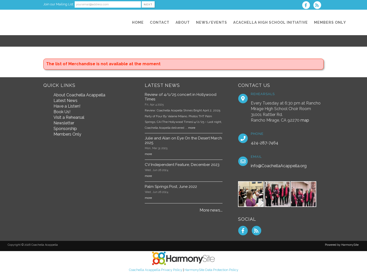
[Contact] (160, 22)
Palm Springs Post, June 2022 (171, 186)
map (304, 120)
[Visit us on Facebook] (307, 6)
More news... (211, 210)
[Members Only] (330, 22)
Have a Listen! (67, 106)
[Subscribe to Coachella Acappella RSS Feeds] (318, 6)
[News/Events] (211, 22)
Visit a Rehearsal (69, 117)
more (191, 127)
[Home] (138, 22)
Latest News (65, 100)
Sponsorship (65, 128)
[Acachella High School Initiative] (270, 22)
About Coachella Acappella (79, 95)
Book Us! (62, 111)
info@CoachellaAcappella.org (279, 165)
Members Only (67, 134)
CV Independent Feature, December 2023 (182, 164)
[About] (183, 22)
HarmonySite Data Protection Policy (211, 270)
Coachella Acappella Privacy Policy (155, 270)
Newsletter (64, 123)
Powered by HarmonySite (342, 244)
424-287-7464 (264, 142)
